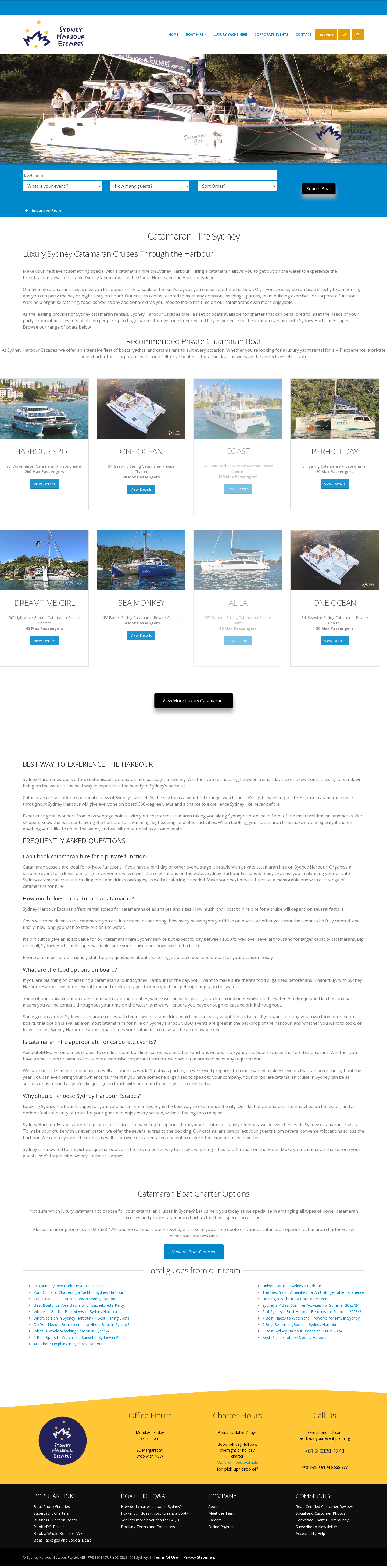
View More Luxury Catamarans (194, 701)
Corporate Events (271, 34)
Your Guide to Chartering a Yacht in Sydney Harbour (78, 1292)
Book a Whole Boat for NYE (58, 1533)
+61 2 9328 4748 (324, 1451)
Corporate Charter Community (322, 1520)
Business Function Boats (55, 1520)
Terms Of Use (165, 1557)
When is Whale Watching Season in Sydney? (71, 1331)
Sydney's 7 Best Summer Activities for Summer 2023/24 (310, 1305)
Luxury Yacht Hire (230, 34)
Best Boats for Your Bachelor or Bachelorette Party (79, 1305)
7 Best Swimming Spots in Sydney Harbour (299, 1324)
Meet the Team (221, 1513)
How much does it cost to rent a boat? (154, 1513)
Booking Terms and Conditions (148, 1526)
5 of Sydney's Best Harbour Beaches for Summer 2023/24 (312, 1311)
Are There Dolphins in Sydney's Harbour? (69, 1343)
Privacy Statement (199, 1557)
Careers (215, 1520)
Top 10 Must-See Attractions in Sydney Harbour (75, 1298)
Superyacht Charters (51, 1513)
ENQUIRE (326, 34)
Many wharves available (237, 1462)
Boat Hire (196, 34)
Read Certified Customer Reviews (325, 1506)
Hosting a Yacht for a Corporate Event (295, 1298)
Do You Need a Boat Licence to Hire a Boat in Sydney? (81, 1324)
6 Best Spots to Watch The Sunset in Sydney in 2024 (79, 1337)
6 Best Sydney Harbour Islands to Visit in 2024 (302, 1331)
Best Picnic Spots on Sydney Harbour (294, 1337)
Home (173, 34)
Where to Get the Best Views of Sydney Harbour (75, 1311)
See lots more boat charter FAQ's (150, 1520)
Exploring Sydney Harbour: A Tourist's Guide (72, 1285)
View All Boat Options (193, 1252)
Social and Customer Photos (320, 1513)
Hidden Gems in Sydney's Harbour (291, 1285)
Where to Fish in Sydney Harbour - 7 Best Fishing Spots (82, 1318)
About (213, 1506)
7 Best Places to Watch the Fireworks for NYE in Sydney (311, 1318)
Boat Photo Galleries (52, 1506)
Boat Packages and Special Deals (63, 1540)
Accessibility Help (310, 1533)
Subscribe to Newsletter (316, 1526)
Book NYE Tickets (49, 1526)
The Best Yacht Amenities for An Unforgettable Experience (313, 1292)
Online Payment (222, 1526)
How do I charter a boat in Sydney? (151, 1506)
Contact (304, 34)
